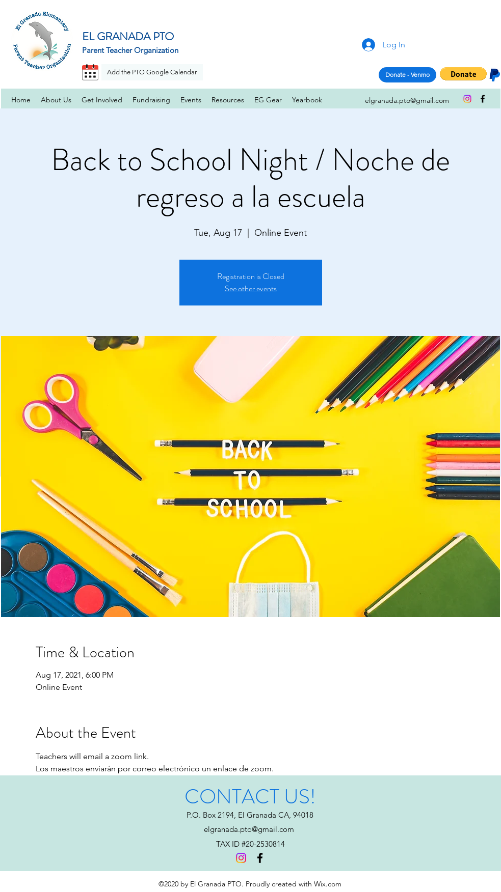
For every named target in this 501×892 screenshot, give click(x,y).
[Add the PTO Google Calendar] (152, 72)
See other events (251, 288)
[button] (463, 73)
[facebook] (483, 99)
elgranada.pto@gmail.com (249, 829)
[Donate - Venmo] (407, 74)
